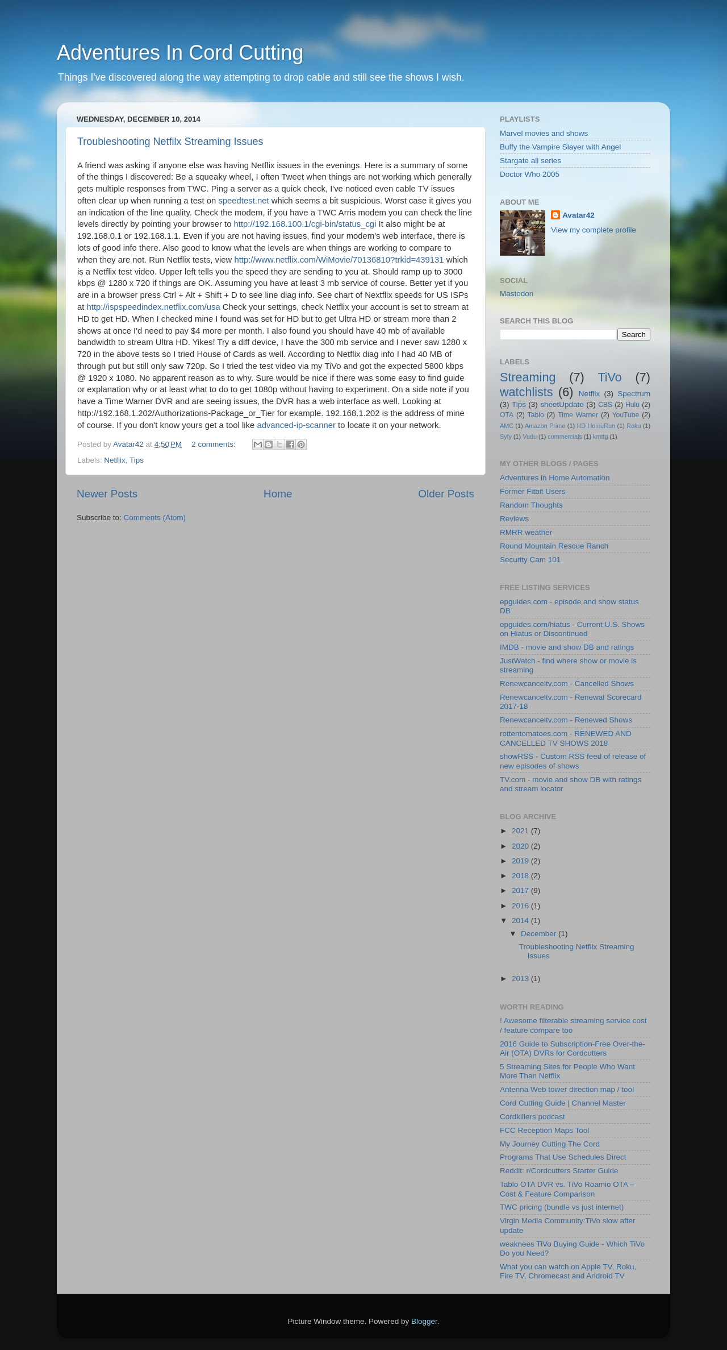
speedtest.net (243, 200)
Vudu (530, 436)
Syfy (506, 436)
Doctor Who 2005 (529, 174)
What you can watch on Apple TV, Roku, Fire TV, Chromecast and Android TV (568, 1271)
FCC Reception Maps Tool (544, 1130)
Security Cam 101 (530, 559)
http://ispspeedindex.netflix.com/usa (153, 306)
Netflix (115, 460)
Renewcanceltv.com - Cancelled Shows (567, 683)
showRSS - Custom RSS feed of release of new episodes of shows (573, 761)
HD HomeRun (595, 425)
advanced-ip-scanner (296, 425)
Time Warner (578, 415)
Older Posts (446, 494)
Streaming (527, 377)
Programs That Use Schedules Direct (563, 1157)
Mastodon (516, 293)
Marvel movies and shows (544, 133)
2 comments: (214, 444)
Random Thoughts (531, 505)
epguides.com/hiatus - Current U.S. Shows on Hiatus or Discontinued (572, 629)
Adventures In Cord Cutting (180, 52)
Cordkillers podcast (532, 1116)
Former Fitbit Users (533, 491)
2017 (521, 890)
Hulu (632, 405)
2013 (521, 978)
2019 (521, 861)
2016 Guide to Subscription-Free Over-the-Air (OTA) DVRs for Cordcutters (572, 1048)
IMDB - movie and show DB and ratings (567, 647)
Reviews (514, 518)
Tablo (536, 415)
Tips (136, 460)
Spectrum (633, 393)
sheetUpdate (562, 404)
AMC (506, 425)
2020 (521, 846)
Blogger (424, 1321)
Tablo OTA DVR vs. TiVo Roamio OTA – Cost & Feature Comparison (567, 1189)
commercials (565, 436)
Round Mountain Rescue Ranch (554, 546)
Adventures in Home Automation (555, 477)
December (539, 933)
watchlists (526, 392)
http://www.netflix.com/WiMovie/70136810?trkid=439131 (339, 259)
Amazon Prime (545, 425)
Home (278, 494)
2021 (521, 830)
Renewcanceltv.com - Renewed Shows (566, 720)
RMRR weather (526, 532)
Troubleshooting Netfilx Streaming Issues (170, 141)
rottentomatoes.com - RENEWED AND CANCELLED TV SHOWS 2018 (566, 738)
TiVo (609, 377)
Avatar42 (578, 215)
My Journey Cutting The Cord (550, 1144)
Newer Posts (107, 494)
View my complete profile (593, 230)
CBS (605, 405)
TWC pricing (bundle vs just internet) (562, 1207)
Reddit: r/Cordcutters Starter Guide (559, 1170)
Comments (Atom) (155, 517)
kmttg (600, 436)
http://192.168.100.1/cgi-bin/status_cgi (305, 224)
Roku (633, 425)
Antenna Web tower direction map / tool (567, 1089)
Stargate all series (530, 160)
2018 (521, 875)
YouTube (626, 415)
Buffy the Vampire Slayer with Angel (560, 147)
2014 (521, 920)
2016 (521, 906)
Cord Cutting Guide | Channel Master (563, 1103)
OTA (506, 415)
